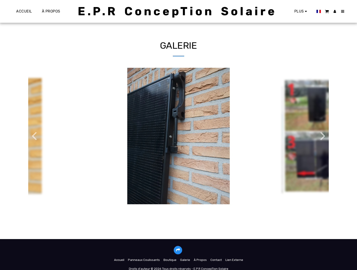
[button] (325, 11)
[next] (322, 136)
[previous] (35, 136)
